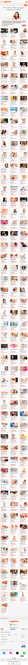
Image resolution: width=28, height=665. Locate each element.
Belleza (25, 5)
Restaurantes (13, 5)
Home (2, 5)
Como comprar (23, 634)
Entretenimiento (7, 5)
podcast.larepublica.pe (9, 659)
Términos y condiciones (9, 635)
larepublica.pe (3, 659)
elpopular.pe (14, 659)
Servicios (18, 5)
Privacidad (16, 634)
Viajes (22, 5)
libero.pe (18, 659)
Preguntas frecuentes (3, 636)
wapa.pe (22, 659)
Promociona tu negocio (23, 636)
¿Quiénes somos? (3, 634)
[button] (12, 26)
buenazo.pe (25, 659)
